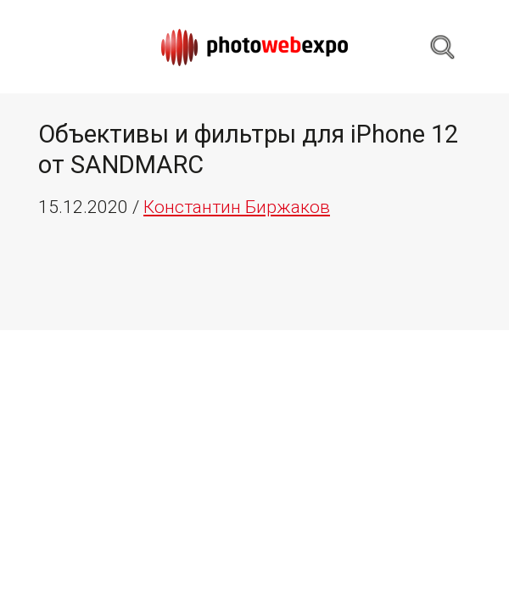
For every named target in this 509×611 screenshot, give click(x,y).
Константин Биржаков (236, 207)
